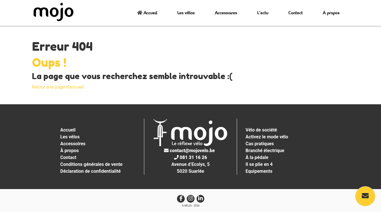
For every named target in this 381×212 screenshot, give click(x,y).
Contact (295, 13)
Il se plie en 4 (259, 164)
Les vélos (186, 13)
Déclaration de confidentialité (90, 171)
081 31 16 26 (190, 157)
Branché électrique (265, 150)
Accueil (147, 13)
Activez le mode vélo (267, 137)
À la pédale (257, 157)
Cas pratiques (260, 143)
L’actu (262, 13)
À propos (331, 13)
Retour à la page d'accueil (58, 87)
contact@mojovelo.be (189, 150)
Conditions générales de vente (91, 164)
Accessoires (226, 13)
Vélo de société (261, 130)
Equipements (259, 171)
